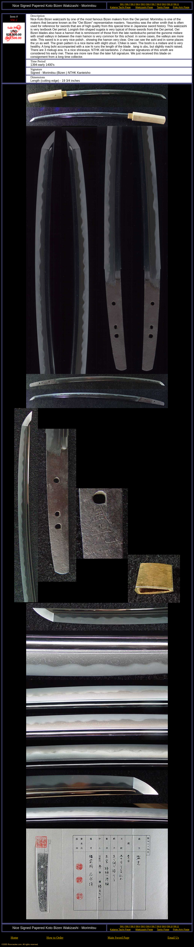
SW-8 (158, 4)
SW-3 (132, 4)
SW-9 (164, 4)
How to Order (55, 937)
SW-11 (176, 4)
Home (14, 937)
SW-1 (122, 4)
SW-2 (127, 4)
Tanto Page (163, 7)
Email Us (173, 937)
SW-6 (148, 4)
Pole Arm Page (181, 7)
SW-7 (153, 4)
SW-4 (138, 4)
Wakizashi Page (144, 7)
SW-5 (143, 4)
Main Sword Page (118, 937)
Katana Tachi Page (120, 7)
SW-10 (170, 4)
